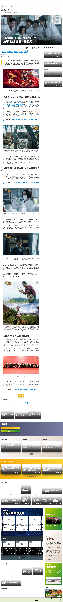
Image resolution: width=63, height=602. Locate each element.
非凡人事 (4, 563)
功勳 (26, 51)
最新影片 (6, 538)
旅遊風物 (9, 12)
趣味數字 (48, 564)
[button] (28, 476)
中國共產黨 (10, 51)
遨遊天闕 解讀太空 (13, 513)
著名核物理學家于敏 (30, 104)
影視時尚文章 (48, 47)
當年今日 (46, 511)
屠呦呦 (16, 51)
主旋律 (21, 51)
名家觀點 (4, 588)
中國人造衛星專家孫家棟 (18, 105)
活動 (46, 587)
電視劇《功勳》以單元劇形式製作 (14, 101)
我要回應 (21, 395)
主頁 (2, 6)
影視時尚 (10, 6)
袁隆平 (4, 51)
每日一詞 (46, 535)
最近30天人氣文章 (7, 462)
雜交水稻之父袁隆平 (19, 104)
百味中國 (3, 12)
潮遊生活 (6, 6)
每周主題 (6, 511)
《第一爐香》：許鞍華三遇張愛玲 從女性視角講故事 (24, 389)
